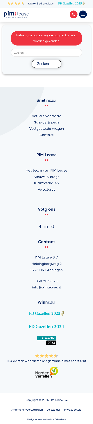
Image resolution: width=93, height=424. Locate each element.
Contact (47, 135)
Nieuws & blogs (46, 177)
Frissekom (60, 419)
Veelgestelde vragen (46, 128)
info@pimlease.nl (46, 287)
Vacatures (46, 189)
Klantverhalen (46, 183)
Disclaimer (53, 409)
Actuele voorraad (46, 116)
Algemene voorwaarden (27, 409)
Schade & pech (46, 122)
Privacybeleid (73, 409)
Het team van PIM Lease (46, 170)
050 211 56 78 (47, 281)
